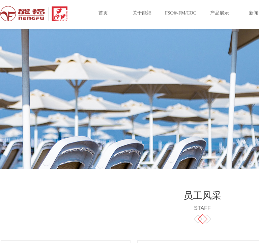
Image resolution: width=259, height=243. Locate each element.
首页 (103, 13)
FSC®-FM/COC (180, 13)
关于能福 (142, 13)
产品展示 (219, 13)
